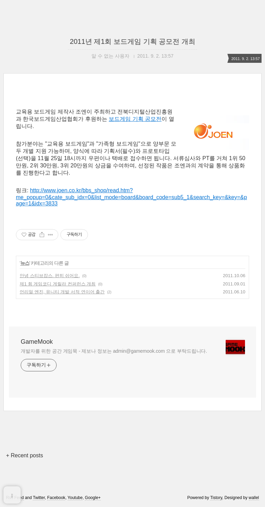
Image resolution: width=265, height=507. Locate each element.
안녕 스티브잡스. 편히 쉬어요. (50, 275)
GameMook (37, 341)
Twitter (39, 497)
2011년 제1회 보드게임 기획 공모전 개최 (132, 41)
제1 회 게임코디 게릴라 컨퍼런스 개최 (58, 283)
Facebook (56, 497)
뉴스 (24, 263)
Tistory (216, 497)
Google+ (93, 497)
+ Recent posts (24, 455)
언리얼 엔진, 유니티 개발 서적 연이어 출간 (62, 291)
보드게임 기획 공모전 (135, 119)
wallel (254, 497)
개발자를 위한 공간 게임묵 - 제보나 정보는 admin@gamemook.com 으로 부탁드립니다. (114, 351)
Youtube (75, 497)
